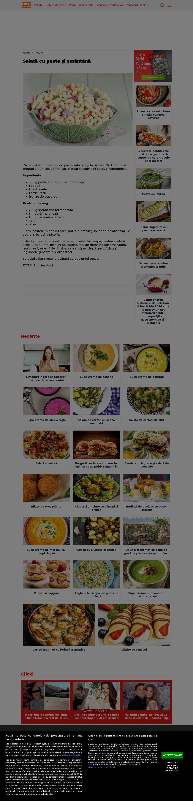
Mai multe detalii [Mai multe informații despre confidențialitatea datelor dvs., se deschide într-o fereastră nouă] (71, 755)
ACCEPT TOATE (172, 755)
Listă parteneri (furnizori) (101, 767)
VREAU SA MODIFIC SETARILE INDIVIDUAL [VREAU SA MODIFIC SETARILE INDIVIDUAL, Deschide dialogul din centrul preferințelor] (172, 766)
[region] (96, 766)
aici (49, 779)
